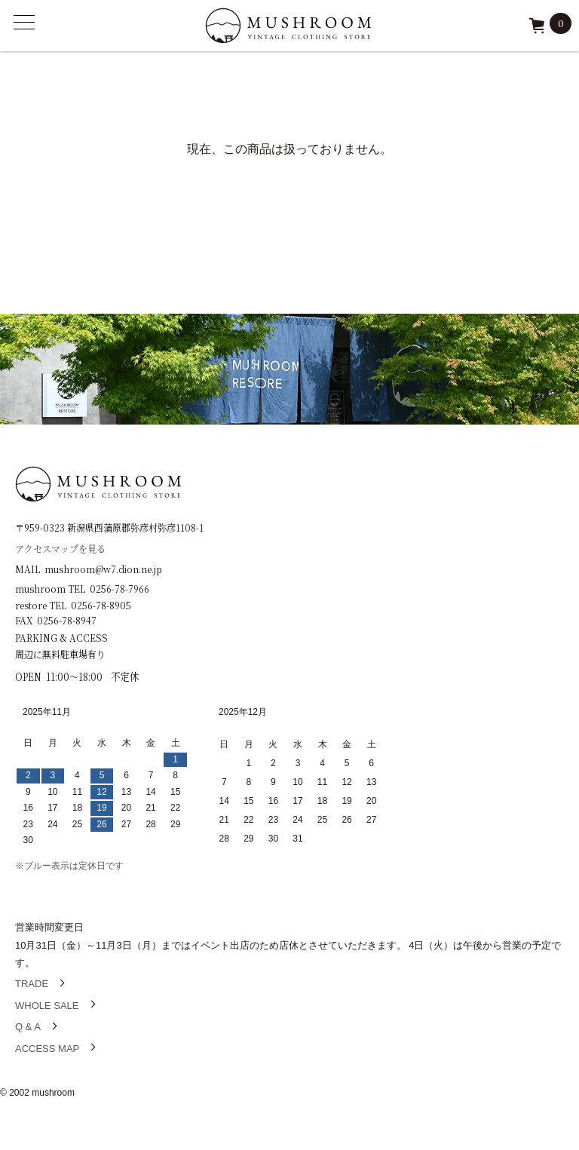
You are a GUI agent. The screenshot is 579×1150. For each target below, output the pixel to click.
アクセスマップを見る (60, 548)
